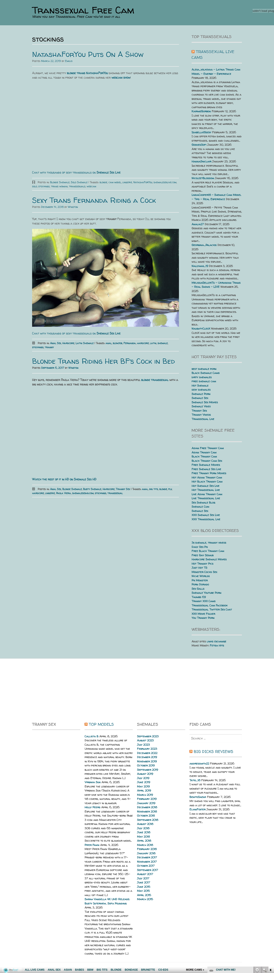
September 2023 (148, 736)
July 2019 (143, 778)
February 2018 (147, 849)
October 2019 (146, 765)
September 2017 (147, 870)
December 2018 (147, 807)
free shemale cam (204, 381)
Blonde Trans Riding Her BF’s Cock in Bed (103, 361)
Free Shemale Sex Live (206, 469)
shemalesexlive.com (164, 182)
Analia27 (198, 224)
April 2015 (144, 895)
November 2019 (147, 761)
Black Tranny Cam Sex (207, 461)
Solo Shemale (79, 182)
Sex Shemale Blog (203, 502)
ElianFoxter (197, 809)
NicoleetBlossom (203, 178)
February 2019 (146, 799)
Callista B (91, 736)
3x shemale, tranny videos (209, 542)
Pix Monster (200, 580)
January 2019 (146, 803)
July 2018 (143, 828)
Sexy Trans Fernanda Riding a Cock (94, 200)
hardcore (143, 343)
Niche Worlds (201, 576)
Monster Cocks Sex (204, 572)
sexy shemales (201, 389)
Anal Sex (55, 343)
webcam (91, 186)
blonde (103, 182)
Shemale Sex (200, 398)
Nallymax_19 (200, 266)
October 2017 (146, 866)
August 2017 (145, 874)
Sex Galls (198, 589)
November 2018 (147, 811)
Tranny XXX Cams (204, 601)
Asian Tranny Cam (204, 452)
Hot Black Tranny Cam (207, 481)
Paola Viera (63, 493)
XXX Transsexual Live (206, 519)
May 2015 (143, 891)
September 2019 (147, 770)
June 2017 (143, 882)
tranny (49, 347)
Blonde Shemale (60, 182)
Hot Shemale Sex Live (205, 486)
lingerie (127, 182)
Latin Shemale (85, 343)
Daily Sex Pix (200, 547)
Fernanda (130, 343)
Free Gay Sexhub (202, 555)
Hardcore (68, 343)
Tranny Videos (201, 415)
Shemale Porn (201, 394)
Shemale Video (201, 406)
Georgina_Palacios (204, 245)
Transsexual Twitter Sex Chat (212, 609)
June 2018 (143, 832)
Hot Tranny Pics (202, 563)
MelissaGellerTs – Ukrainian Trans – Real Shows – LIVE (216, 285)
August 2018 (145, 824)
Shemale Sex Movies (205, 402)
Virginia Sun (93, 782)
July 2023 (143, 745)
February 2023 (147, 749)
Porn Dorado (200, 584)
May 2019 (143, 786)
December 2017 (147, 857)
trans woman (59, 186)
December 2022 (147, 753)
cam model (115, 182)
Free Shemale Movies (206, 465)
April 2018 (144, 841)
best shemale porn (204, 369)
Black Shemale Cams (206, 373)
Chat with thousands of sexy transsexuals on (76, 172)
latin (153, 343)
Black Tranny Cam (204, 456)
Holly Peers (92, 807)
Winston (73, 207)
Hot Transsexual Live (206, 490)
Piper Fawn (92, 845)
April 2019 (144, 790)
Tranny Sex (123, 489)
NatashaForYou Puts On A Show (88, 54)
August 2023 (145, 740)
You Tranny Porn (203, 618)
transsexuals (77, 186)
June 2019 (143, 782)
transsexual (115, 493)
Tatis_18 (194, 780)
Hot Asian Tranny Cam (207, 477)
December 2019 (147, 757)
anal (109, 343)
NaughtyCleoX (201, 328)
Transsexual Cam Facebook (210, 605)
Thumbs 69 (199, 597)
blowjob (117, 343)
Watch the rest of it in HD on (64, 479)
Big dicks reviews (213, 751)
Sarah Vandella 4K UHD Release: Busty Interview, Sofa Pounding (107, 901)
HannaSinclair (201, 161)
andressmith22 (199, 763)
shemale (163, 343)
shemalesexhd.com (83, 493)
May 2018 (143, 836)
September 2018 (147, 820)
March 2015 (145, 899)
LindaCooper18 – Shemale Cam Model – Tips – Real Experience (216, 197)
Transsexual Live (203, 419)
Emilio (68, 61)
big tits (153, 489)
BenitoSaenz (197, 797)
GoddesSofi (199, 145)
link (270, 906)
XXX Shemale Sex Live (206, 515)
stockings (44, 186)
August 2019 (145, 774)
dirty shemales (202, 377)
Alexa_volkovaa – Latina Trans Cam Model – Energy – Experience (216, 71)
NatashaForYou (142, 182)
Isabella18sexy (201, 132)
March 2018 (145, 845)
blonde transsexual (154, 380)
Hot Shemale (200, 385)
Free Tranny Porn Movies (209, 473)
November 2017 (147, 862)
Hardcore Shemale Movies (209, 559)
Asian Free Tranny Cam (208, 448)
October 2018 (146, 815)
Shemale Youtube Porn (206, 593)
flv (170, 489)
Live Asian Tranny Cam (207, 494)
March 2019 (145, 795)
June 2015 (143, 887)
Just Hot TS (199, 568)
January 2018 (146, 853)
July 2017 (143, 878)
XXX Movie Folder (203, 614)
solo (34, 186)
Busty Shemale (92, 489)
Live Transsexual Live (206, 498)
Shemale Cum (200, 506)
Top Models (101, 724)
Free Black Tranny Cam (208, 551)
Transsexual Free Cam (83, 10)
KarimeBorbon (201, 111)
